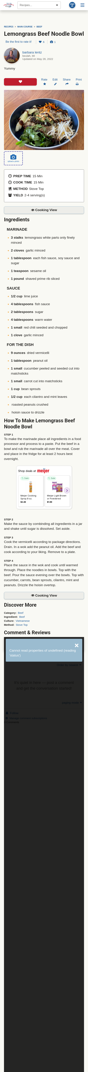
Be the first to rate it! (19, 41)
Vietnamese (23, 620)
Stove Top (22, 624)
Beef (20, 612)
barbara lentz (32, 52)
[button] (44, 210)
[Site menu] (82, 5)
